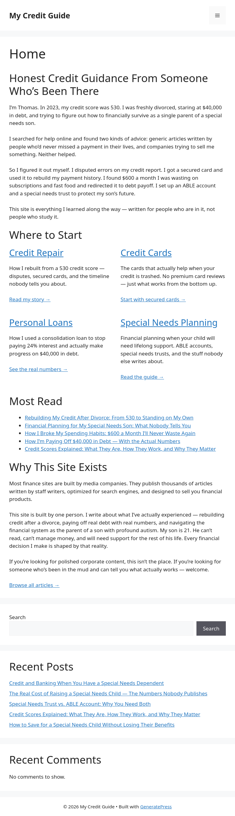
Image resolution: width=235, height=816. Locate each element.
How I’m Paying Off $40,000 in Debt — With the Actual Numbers (102, 441)
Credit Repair (36, 252)
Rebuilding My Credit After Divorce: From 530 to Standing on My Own (109, 417)
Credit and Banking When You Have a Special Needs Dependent (86, 682)
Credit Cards (146, 252)
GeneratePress (156, 806)
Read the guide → (142, 376)
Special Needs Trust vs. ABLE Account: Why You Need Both (80, 703)
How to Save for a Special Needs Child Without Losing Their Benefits (91, 724)
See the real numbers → (38, 369)
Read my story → (29, 299)
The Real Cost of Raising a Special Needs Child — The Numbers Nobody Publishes (108, 693)
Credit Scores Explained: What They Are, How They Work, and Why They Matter (120, 448)
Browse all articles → (34, 584)
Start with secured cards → (153, 299)
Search (17, 617)
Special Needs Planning (169, 322)
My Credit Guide (39, 15)
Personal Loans (41, 322)
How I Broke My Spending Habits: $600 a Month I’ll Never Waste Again (110, 433)
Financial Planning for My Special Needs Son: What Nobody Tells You (108, 425)
